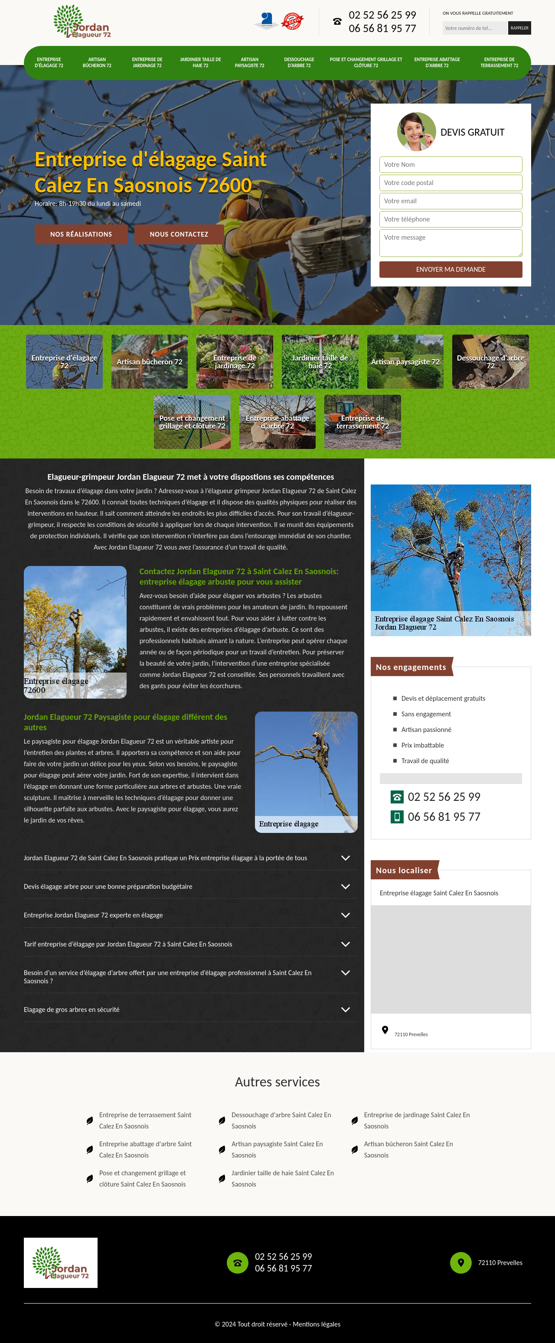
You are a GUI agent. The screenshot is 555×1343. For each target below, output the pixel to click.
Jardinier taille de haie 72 (200, 62)
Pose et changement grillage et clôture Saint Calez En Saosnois (135, 1178)
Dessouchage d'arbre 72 (299, 62)
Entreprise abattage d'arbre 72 (437, 62)
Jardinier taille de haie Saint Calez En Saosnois (275, 1178)
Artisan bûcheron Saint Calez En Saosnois (401, 1149)
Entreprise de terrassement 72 (499, 62)
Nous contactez (179, 234)
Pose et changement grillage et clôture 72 (366, 62)
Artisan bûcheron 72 (97, 62)
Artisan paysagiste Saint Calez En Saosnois (270, 1149)
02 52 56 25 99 (382, 14)
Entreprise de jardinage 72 (147, 62)
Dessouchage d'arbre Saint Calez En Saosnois (274, 1120)
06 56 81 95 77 (382, 28)
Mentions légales (316, 1324)
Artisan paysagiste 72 (249, 62)
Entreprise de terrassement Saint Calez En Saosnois (138, 1120)
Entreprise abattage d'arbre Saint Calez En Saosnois (138, 1149)
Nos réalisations (81, 234)
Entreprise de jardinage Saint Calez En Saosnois (409, 1120)
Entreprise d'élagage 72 (49, 62)
